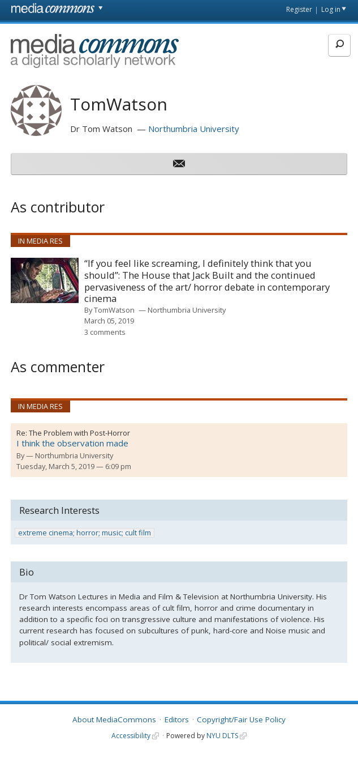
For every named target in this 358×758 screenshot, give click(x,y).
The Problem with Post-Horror (79, 433)
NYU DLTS (222, 735)
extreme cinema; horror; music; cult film (84, 533)
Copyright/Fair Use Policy (241, 719)
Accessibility (130, 735)
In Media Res (40, 241)
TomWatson (114, 310)
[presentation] (45, 280)
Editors (177, 719)
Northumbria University (193, 128)
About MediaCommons (114, 719)
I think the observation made (72, 443)
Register (299, 9)
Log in (330, 9)
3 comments (105, 332)
